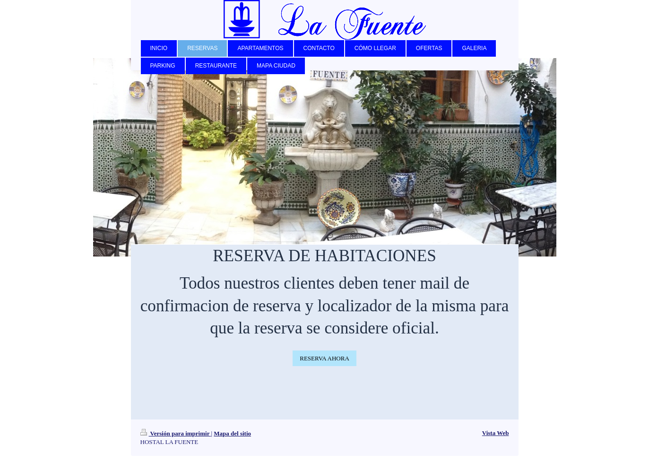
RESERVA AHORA (324, 358)
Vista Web (495, 432)
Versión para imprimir (175, 433)
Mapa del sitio (232, 433)
